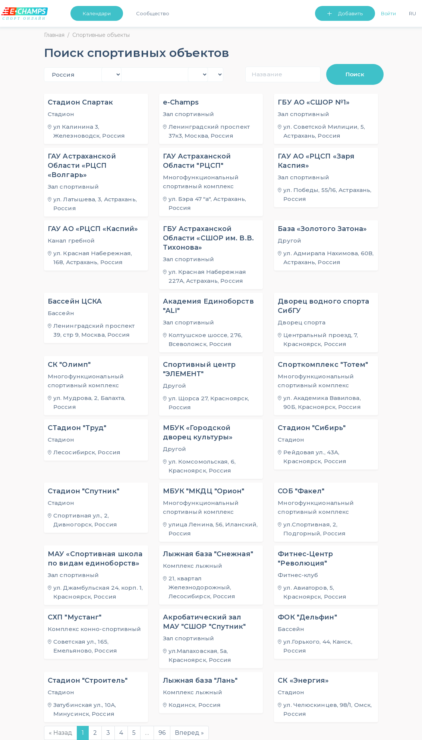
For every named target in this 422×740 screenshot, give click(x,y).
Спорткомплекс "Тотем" (323, 365)
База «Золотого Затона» (322, 229)
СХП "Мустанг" (74, 617)
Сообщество (152, 13)
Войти (388, 13)
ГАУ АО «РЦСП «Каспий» (93, 229)
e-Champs (181, 102)
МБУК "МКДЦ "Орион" (204, 491)
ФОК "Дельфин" (307, 617)
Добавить (350, 13)
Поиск (355, 74)
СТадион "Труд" (77, 428)
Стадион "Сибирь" (312, 428)
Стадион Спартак (80, 102)
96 (162, 732)
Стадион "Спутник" (83, 491)
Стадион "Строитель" (87, 680)
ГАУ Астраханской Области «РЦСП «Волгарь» (82, 165)
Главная (54, 35)
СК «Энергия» (303, 680)
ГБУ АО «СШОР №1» (314, 102)
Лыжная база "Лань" (200, 680)
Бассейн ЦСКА (75, 301)
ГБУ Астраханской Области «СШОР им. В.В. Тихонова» (208, 238)
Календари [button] (97, 13)
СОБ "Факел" (301, 491)
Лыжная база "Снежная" (208, 554)
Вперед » (189, 732)
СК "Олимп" (69, 365)
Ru (412, 13)
